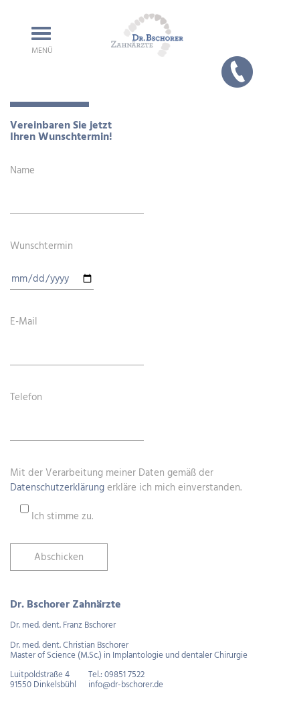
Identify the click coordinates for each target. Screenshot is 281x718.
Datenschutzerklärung (57, 488)
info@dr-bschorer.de (125, 685)
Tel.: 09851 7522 (116, 675)
